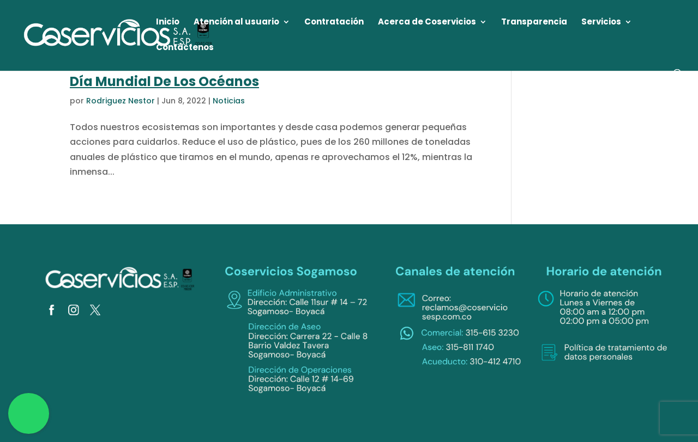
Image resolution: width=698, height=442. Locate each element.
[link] (119, 34)
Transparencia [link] (534, 22)
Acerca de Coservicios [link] (427, 22)
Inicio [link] (167, 22)
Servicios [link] (601, 22)
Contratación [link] (334, 22)
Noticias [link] (229, 100)
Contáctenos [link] (185, 48)
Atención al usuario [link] (236, 22)
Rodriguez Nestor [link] (120, 100)
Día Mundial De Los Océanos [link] (164, 81)
